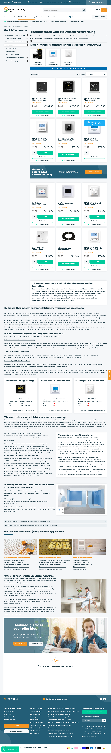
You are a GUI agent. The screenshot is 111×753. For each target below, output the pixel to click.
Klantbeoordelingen (36, 728)
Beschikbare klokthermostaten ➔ (59, 410)
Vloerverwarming (77, 16)
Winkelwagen (104, 10)
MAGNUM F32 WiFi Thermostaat (92, 99)
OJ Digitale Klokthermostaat (39, 204)
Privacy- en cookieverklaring (89, 736)
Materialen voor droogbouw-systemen (16, 567)
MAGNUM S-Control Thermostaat (92, 204)
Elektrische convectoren (81, 562)
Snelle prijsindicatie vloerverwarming (12, 749)
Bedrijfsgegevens (10, 719)
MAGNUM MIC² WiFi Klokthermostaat (40, 140)
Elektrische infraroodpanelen (82, 564)
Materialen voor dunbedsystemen (15, 569)
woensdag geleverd (42, 115)
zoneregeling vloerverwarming (70, 449)
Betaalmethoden (84, 748)
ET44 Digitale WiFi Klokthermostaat (66, 140)
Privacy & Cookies (42, 747)
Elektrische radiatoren (80, 560)
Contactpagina (9, 711)
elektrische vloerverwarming (41, 296)
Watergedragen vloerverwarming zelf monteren (63, 711)
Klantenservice (35, 731)
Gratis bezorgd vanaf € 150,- (39, 21)
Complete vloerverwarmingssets (14, 560)
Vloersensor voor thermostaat (65, 249)
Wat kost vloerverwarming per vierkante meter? (63, 722)
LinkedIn (104, 699)
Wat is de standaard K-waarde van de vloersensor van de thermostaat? (28, 521)
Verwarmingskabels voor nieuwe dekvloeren (53, 562)
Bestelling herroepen (16, 731)
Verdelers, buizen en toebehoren (14, 562)
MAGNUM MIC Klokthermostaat (91, 140)
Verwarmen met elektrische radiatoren (60, 733)
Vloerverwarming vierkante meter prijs (60, 736)
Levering (33, 717)
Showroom (7, 714)
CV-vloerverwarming (10, 17)
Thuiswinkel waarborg (104, 748)
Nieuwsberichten (35, 714)
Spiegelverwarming (79, 569)
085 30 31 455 (12, 699)
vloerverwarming (76, 289)
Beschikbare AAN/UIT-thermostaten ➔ (92, 410)
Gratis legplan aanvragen (94, 712)
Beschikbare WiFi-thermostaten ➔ (24, 410)
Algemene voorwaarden (30, 747)
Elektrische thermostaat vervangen (59, 719)
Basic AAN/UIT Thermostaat (38, 249)
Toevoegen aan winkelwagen (45, 153)
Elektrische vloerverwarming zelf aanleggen (62, 717)
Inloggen (16, 725)
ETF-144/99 (61, 252)
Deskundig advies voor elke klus (58, 21)
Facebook (101, 699)
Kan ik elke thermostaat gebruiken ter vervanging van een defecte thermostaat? (31, 525)
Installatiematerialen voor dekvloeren (16, 564)
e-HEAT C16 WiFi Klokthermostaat (39, 99)
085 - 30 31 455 (98, 2)
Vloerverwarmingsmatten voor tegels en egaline (54, 560)
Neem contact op (20, 643)
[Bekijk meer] (27, 35)
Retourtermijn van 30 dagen (77, 21)
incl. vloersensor (36, 102)
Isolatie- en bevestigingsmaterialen (50, 569)
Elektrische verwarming (43, 17)
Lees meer (36, 41)
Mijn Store (17, 2)
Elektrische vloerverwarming (26, 17)
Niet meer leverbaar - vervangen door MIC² (95, 123)
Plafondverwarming (79, 567)
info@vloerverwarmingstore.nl (57, 699)
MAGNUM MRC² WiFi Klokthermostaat (67, 99)
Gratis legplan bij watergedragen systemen (17, 21)
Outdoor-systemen (57, 17)
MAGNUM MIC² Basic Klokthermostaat (93, 249)
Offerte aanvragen (99, 16)
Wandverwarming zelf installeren (58, 731)
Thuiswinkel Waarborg (37, 725)
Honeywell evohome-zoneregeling (59, 714)
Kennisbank (87, 16)
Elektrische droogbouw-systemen (50, 564)
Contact (7, 2)
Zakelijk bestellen (10, 717)
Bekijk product (42, 156)
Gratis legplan (34, 719)
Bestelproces (34, 733)
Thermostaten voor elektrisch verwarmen (52, 567)
